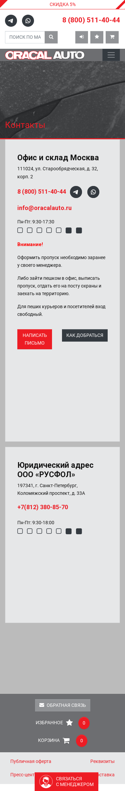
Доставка (104, 775)
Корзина (62, 741)
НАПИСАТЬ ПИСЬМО (35, 339)
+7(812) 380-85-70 (42, 507)
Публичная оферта (30, 761)
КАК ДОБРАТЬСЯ (84, 335)
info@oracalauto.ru (44, 207)
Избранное (63, 723)
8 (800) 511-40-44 (91, 20)
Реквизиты (102, 761)
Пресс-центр (23, 775)
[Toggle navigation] (111, 55)
